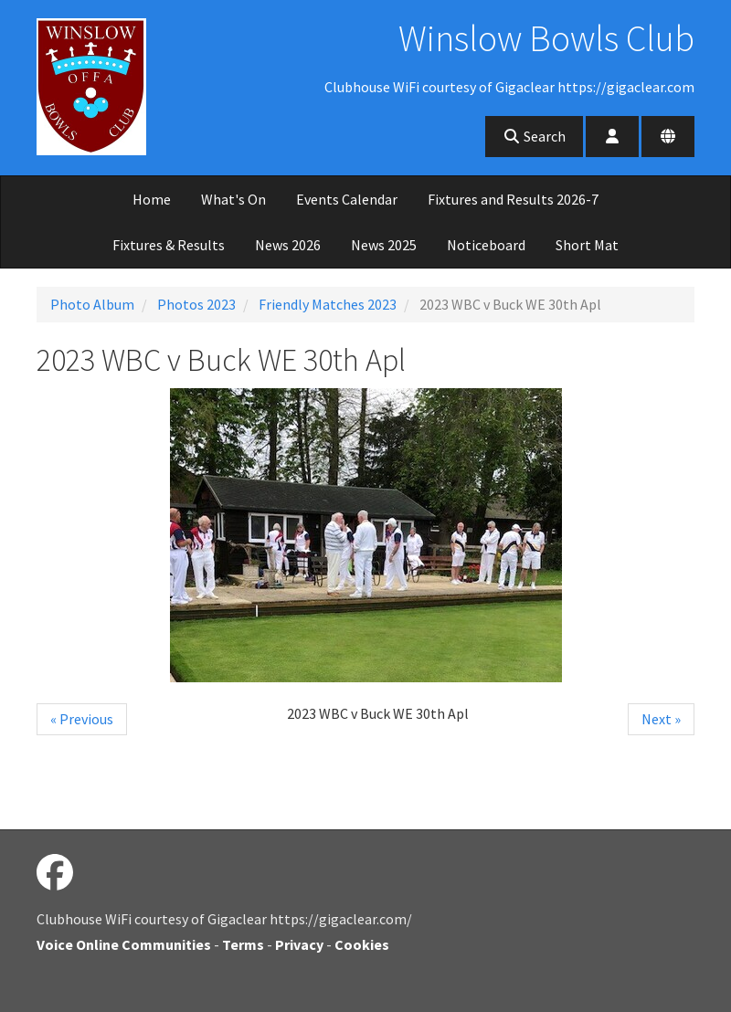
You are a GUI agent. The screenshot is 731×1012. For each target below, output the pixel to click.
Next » (661, 719)
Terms (243, 944)
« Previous (81, 719)
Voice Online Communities (124, 944)
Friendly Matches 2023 (328, 304)
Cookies (361, 944)
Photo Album (92, 304)
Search (534, 136)
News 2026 (288, 245)
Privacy (299, 944)
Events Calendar (346, 199)
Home (151, 199)
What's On (233, 199)
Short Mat (587, 245)
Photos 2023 (196, 304)
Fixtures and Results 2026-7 (513, 199)
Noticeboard (486, 245)
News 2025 (384, 245)
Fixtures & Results (168, 245)
